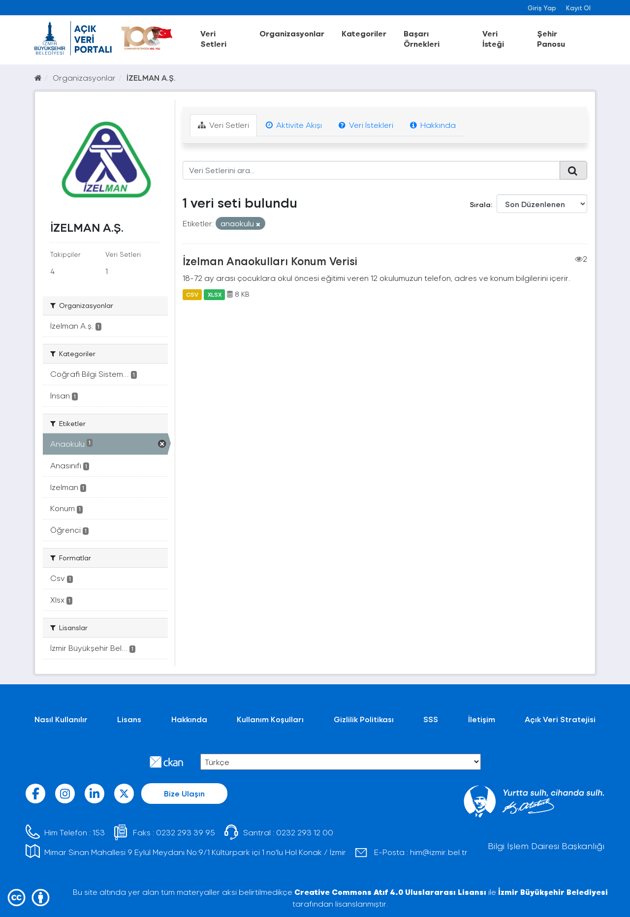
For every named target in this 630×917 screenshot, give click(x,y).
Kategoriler (364, 33)
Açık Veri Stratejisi (560, 719)
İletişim (481, 719)
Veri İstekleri (366, 125)
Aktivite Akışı (294, 125)
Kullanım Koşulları (270, 719)
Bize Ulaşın (184, 793)
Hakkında (433, 125)
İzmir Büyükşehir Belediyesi (553, 891)
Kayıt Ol (578, 7)
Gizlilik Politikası (364, 719)
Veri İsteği (493, 38)
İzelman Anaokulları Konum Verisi (270, 260)
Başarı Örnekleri (422, 38)
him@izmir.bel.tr (439, 852)
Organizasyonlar (291, 33)
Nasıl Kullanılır (61, 719)
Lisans (129, 719)
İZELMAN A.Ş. (151, 77)
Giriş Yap (542, 7)
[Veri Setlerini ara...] (371, 170)
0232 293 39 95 (185, 832)
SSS (430, 719)
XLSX (214, 294)
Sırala (480, 204)
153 (99, 832)
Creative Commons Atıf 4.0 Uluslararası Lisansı (390, 891)
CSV (192, 294)
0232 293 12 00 (304, 832)
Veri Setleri (213, 38)
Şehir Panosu (551, 38)
